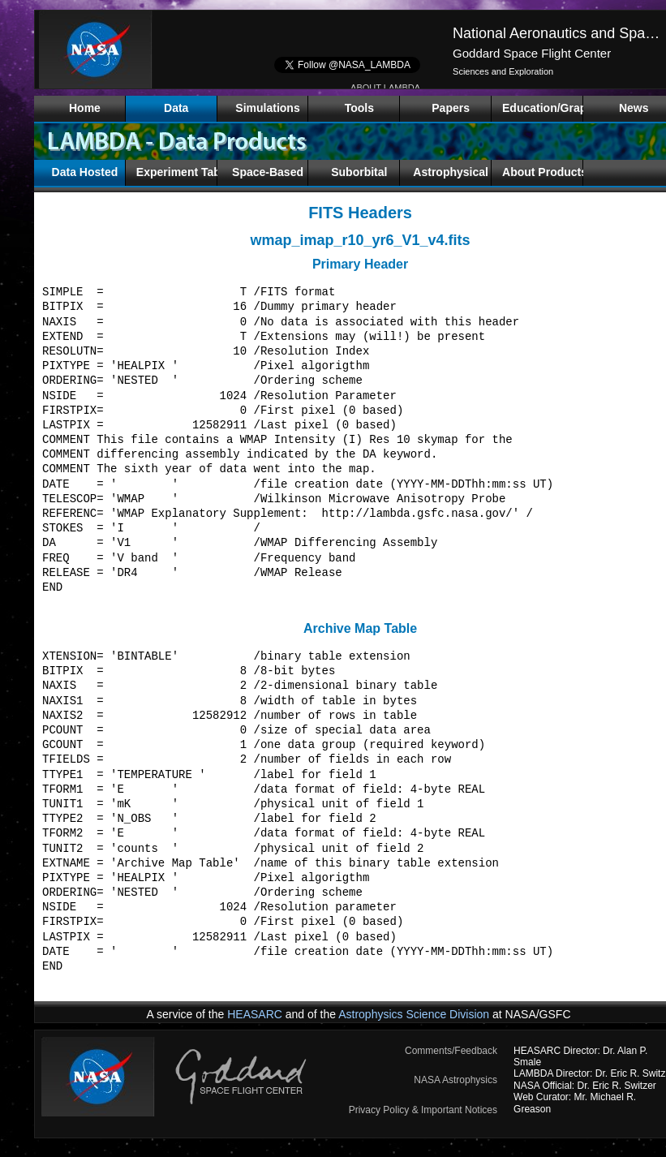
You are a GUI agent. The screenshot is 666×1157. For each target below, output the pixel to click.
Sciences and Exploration (503, 71)
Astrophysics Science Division (413, 1014)
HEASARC (254, 1014)
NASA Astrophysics (455, 1080)
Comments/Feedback (451, 1050)
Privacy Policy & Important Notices (423, 1110)
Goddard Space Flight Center (532, 53)
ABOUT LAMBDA (385, 87)
